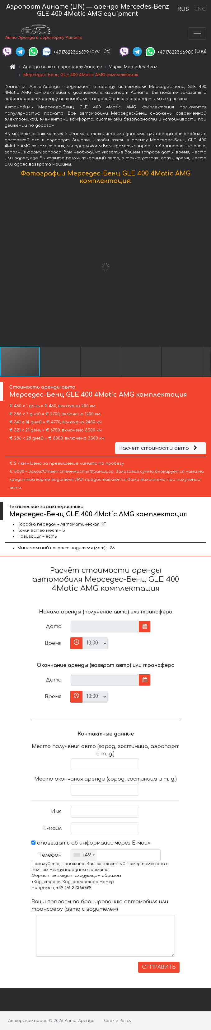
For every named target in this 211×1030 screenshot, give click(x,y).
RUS (183, 9)
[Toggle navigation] (197, 33)
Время (53, 643)
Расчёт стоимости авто (159, 448)
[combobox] (83, 855)
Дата (54, 626)
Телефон (50, 855)
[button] (205, 267)
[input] (105, 626)
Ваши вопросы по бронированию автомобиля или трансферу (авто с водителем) (99, 905)
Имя (56, 811)
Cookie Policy (117, 1021)
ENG (199, 9)
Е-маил (52, 828)
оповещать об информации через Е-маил (90, 843)
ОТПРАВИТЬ (159, 967)
